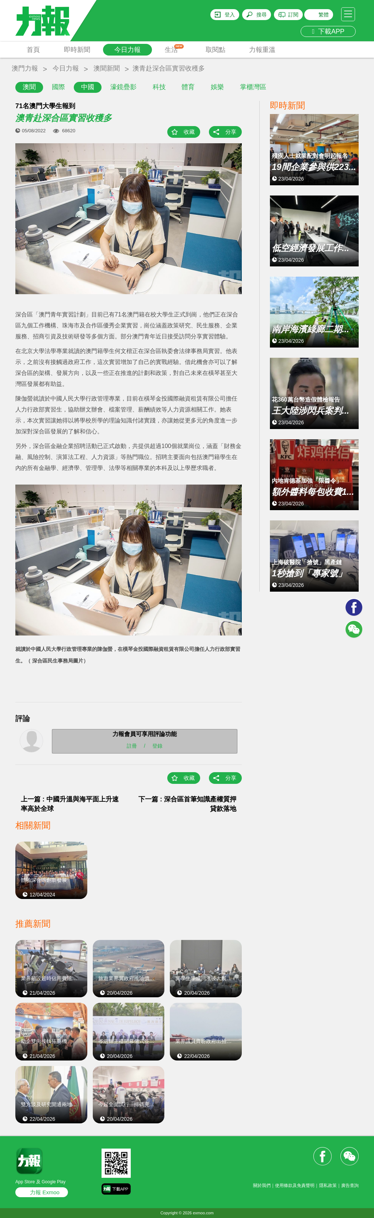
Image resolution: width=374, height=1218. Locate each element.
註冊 (132, 745)
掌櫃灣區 (253, 87)
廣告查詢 (350, 1185)
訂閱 (293, 15)
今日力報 (127, 49)
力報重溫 (262, 49)
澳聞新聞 (107, 68)
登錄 (157, 745)
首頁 (33, 49)
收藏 (189, 132)
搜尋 (261, 15)
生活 (174, 48)
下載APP (328, 31)
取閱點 (215, 49)
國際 (58, 87)
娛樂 (217, 87)
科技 (159, 87)
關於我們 (262, 1185)
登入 (230, 15)
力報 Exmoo (45, 1192)
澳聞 (29, 87)
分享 (230, 132)
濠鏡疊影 (123, 87)
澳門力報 (25, 68)
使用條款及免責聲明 (294, 1185)
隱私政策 (328, 1185)
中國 (87, 87)
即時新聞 (77, 49)
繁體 (323, 15)
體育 (188, 87)
